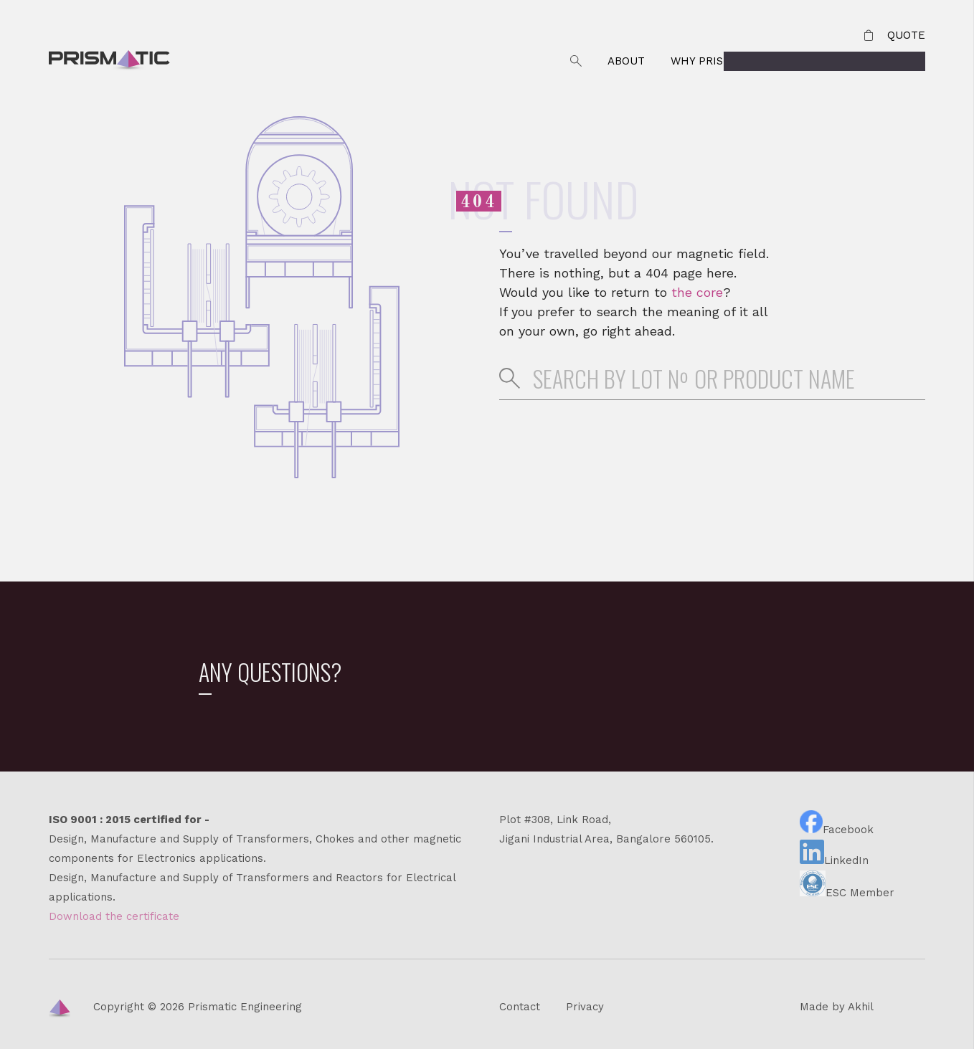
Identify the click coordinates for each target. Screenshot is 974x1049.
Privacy (585, 1006)
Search (576, 61)
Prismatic (109, 61)
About (626, 60)
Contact (815, 60)
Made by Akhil (837, 1006)
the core (697, 292)
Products (895, 60)
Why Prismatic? (717, 60)
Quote (906, 35)
